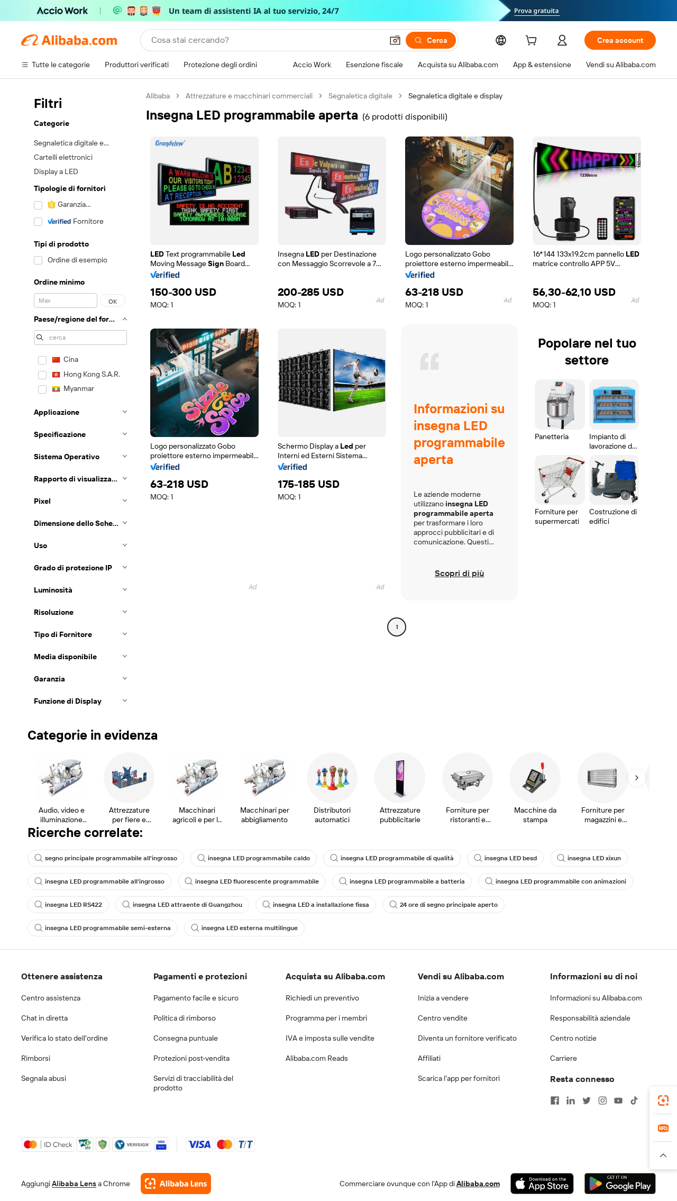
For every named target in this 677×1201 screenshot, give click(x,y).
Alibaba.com (478, 1183)
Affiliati (429, 1058)
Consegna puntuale (185, 1038)
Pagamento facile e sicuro (196, 998)
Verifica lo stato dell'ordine (64, 1038)
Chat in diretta (44, 1018)
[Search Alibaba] (265, 40)
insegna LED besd (505, 858)
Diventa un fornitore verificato (467, 1038)
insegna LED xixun (589, 858)
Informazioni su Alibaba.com (596, 998)
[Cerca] (431, 40)
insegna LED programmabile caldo (253, 858)
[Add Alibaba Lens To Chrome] (176, 1183)
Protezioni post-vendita (191, 1058)
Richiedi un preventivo (322, 998)
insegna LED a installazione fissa (315, 904)
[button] (395, 40)
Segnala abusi (43, 1078)
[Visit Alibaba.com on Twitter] (586, 1100)
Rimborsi (35, 1058)
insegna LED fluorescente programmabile (252, 881)
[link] (663, 1100)
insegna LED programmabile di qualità (392, 858)
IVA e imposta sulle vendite (330, 1038)
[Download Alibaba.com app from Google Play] (620, 1183)
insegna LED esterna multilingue (244, 928)
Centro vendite (443, 1018)
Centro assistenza (50, 998)
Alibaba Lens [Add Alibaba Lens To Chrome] (74, 1183)
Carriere (563, 1058)
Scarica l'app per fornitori (459, 1078)
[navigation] (80, 401)
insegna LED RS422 (68, 904)
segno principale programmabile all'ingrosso (105, 858)
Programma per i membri (326, 1018)
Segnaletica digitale (360, 96)
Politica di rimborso (184, 1018)
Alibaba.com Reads (317, 1058)
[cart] (533, 42)
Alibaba (158, 96)
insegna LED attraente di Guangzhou (182, 904)
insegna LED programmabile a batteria (402, 881)
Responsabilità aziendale (590, 1018)
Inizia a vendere (443, 998)
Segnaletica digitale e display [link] (455, 96)
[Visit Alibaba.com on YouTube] (618, 1100)
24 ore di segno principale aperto (443, 904)
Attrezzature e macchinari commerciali (249, 96)
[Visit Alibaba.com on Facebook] (555, 1100)
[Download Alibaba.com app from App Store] (542, 1183)
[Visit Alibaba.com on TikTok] (634, 1100)
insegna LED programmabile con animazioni (555, 881)
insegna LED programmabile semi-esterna (102, 928)
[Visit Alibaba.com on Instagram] (602, 1100)
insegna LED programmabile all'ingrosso (99, 881)
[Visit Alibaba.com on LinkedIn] (570, 1100)
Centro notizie (573, 1038)
